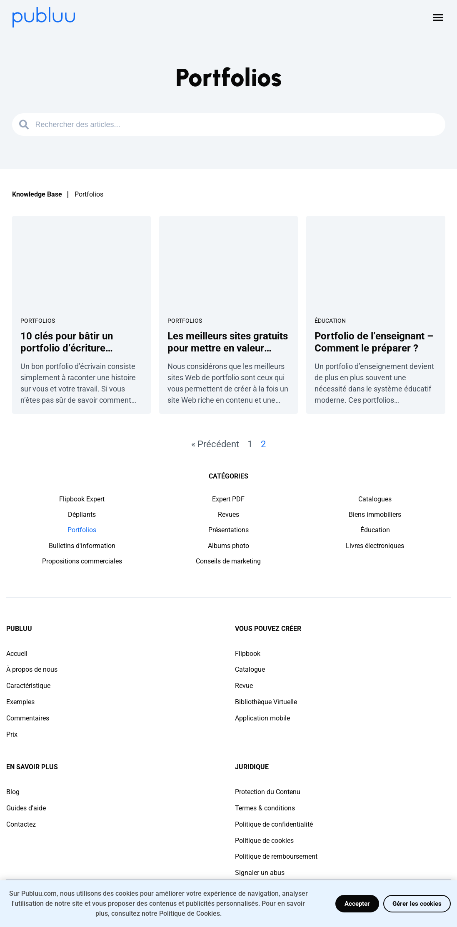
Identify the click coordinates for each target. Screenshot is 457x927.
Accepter (357, 903)
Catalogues (375, 499)
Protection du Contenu (267, 792)
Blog (13, 792)
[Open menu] (438, 17)
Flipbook (247, 654)
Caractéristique (28, 686)
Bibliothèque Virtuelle (266, 702)
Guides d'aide (26, 808)
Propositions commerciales (82, 561)
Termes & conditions (265, 808)
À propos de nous (31, 669)
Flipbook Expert (82, 499)
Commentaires (27, 718)
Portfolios (37, 320)
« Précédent (215, 444)
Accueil (16, 654)
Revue (244, 686)
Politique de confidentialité (274, 824)
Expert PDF (228, 499)
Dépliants (82, 514)
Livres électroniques (375, 546)
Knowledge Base (37, 194)
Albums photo (228, 546)
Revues (228, 514)
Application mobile (262, 718)
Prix (11, 734)
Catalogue (250, 669)
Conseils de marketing (228, 561)
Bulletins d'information (82, 546)
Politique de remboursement (276, 856)
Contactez (21, 824)
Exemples (20, 702)
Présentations (228, 530)
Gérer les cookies (417, 903)
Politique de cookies (264, 841)
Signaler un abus (260, 873)
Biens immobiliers (375, 514)
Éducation (330, 320)
